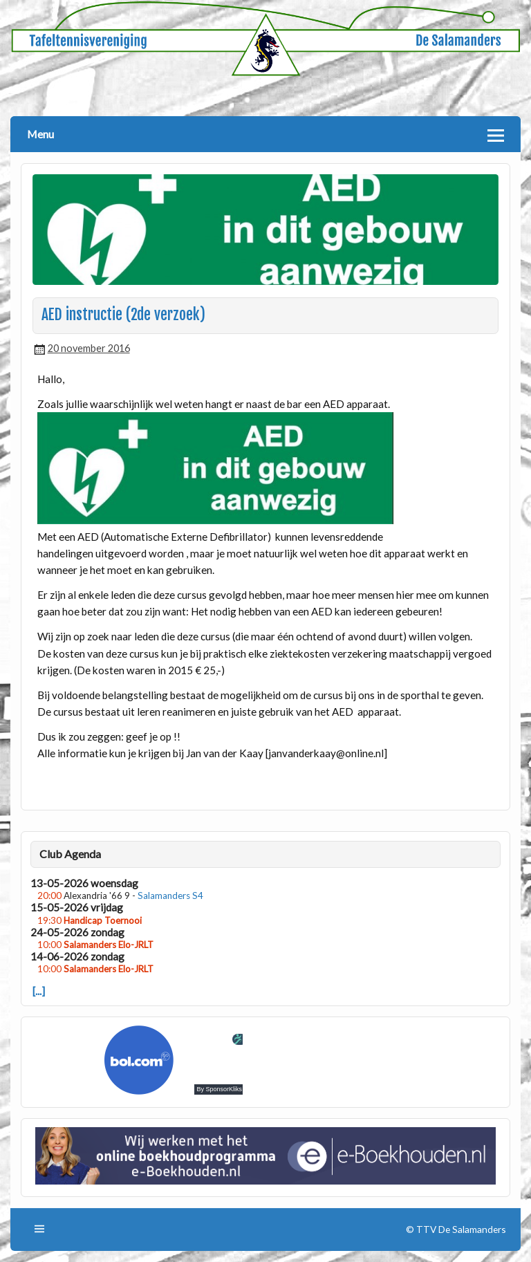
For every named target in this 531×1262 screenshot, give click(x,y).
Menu (40, 133)
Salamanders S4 (170, 895)
